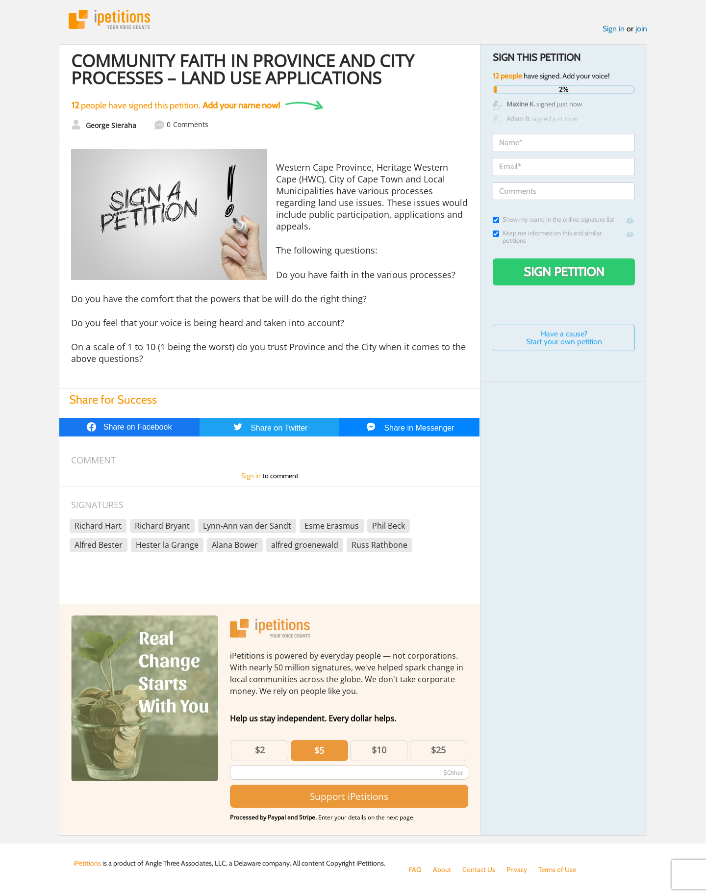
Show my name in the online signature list (553, 219)
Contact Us (478, 869)
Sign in (614, 28)
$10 (379, 750)
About (442, 869)
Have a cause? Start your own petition (564, 337)
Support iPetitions (349, 796)
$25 (438, 750)
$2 (260, 750)
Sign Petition (564, 271)
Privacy (516, 869)
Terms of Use (557, 869)
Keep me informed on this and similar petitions (547, 237)
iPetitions (109, 19)
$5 (319, 750)
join (641, 28)
